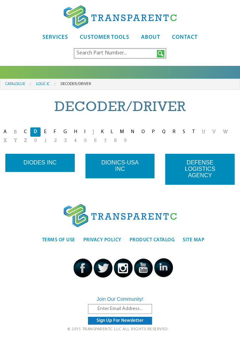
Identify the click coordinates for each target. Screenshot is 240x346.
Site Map (193, 240)
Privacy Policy (102, 240)
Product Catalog (152, 240)
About (150, 37)
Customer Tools (104, 37)
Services (55, 37)
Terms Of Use (58, 240)
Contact (185, 37)
